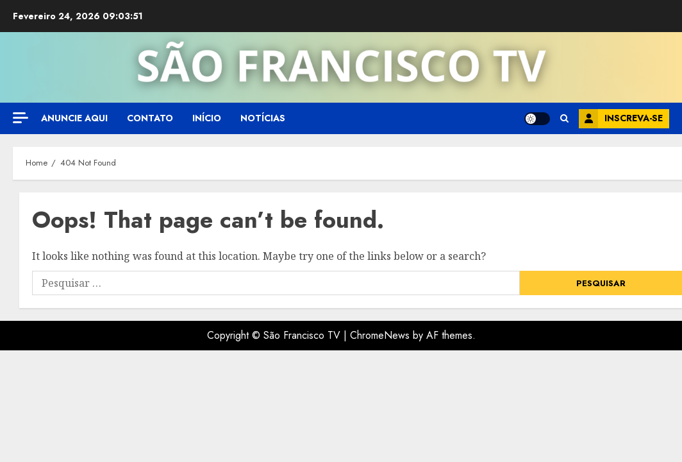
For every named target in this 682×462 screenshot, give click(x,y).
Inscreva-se (621, 118)
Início (206, 118)
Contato (150, 118)
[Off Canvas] (20, 117)
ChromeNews (380, 335)
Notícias (262, 118)
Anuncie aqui (74, 118)
